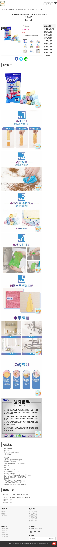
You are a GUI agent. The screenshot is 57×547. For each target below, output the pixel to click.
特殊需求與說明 (49, 29)
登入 (9, 529)
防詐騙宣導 (4, 536)
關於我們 (4, 511)
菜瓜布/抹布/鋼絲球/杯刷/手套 (25, 10)
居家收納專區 (48, 38)
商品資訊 (28, 20)
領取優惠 (52, 538)
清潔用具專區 (48, 49)
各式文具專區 (48, 41)
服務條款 (4, 532)
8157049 (39, 10)
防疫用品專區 (48, 35)
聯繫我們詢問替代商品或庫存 (31, 35)
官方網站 (4, 515)
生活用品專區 (48, 52)
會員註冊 (4, 529)
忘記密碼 (4, 530)
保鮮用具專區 (48, 47)
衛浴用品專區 (48, 32)
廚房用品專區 (48, 44)
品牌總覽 (47, 55)
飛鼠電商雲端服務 (42, 543)
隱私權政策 (4, 534)
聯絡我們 (4, 513)
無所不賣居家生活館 (8, 10)
